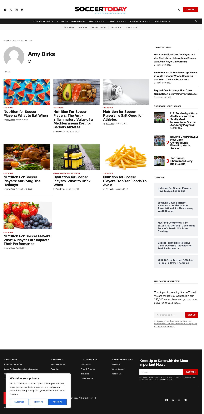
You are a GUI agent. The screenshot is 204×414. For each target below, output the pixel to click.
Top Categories (89, 360)
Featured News (58, 364)
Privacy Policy (166, 379)
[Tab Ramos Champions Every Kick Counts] (159, 161)
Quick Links (57, 360)
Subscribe (191, 10)
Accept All (57, 401)
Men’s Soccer (117, 369)
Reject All (38, 401)
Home (6, 41)
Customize (19, 401)
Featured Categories (122, 360)
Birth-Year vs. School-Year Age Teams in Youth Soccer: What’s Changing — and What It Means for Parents (175, 76)
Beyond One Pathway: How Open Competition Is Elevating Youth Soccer (184, 142)
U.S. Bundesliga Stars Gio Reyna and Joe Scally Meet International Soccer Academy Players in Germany (175, 58)
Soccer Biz (116, 27)
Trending (55, 369)
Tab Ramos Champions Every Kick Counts (181, 161)
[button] (178, 9)
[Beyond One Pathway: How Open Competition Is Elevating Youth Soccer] (159, 140)
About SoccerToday (13, 364)
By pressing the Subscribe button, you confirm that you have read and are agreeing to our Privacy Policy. (175, 324)
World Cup (69, 27)
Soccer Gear (132, 27)
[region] (38, 391)
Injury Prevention (62, 174)
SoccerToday (10, 360)
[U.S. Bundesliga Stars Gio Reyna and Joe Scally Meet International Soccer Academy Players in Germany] (159, 117)
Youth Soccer (87, 378)
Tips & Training (88, 369)
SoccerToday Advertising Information (21, 369)
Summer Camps (98, 27)
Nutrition (83, 27)
